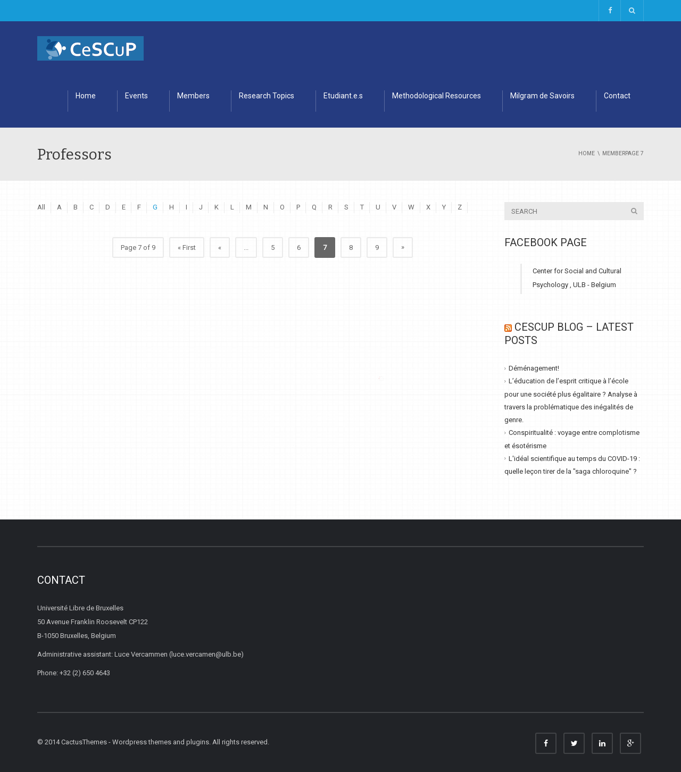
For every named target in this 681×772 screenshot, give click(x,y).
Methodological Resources (436, 95)
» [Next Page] (402, 247)
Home (86, 95)
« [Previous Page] (219, 247)
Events (136, 95)
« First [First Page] (187, 247)
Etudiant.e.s (343, 95)
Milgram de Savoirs (542, 95)
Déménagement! (534, 368)
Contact (617, 95)
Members (193, 95)
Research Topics (266, 95)
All (41, 207)
